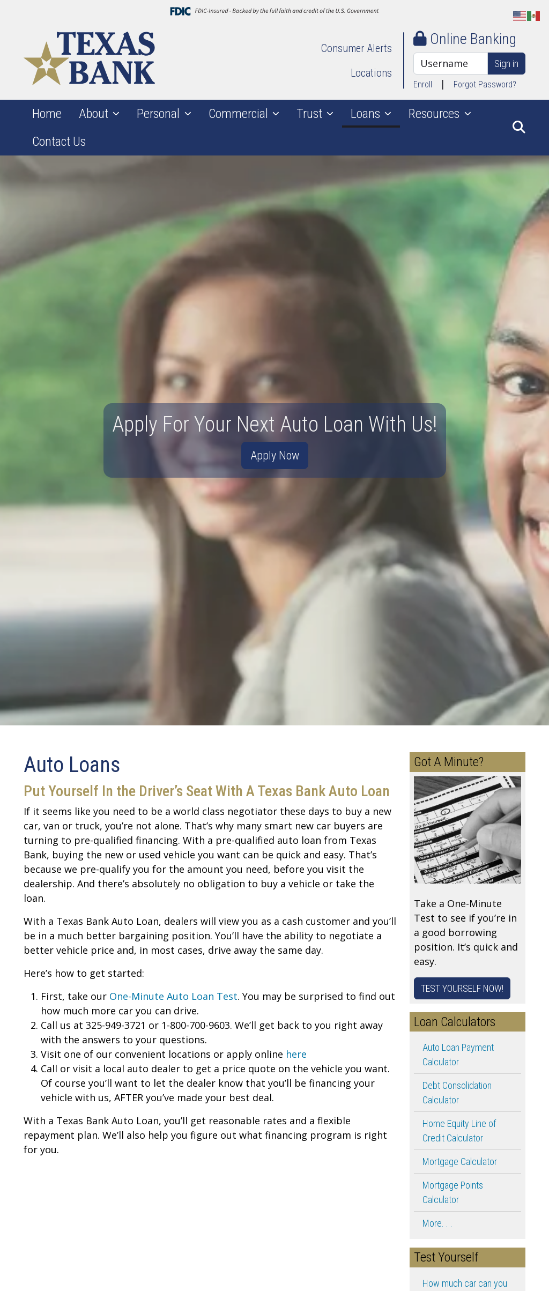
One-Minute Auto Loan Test (173, 996)
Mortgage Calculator (459, 1161)
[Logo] (89, 60)
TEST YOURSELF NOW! (462, 988)
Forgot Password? (485, 84)
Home (47, 113)
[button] (519, 127)
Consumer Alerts (356, 48)
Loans (367, 113)
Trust (310, 113)
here (296, 1054)
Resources (435, 113)
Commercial (240, 113)
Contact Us (59, 141)
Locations (371, 72)
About (95, 113)
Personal (159, 113)
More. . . (437, 1223)
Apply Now (274, 455)
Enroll (422, 84)
